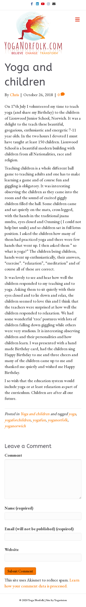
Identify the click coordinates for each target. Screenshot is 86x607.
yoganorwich (15, 425)
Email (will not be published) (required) (39, 528)
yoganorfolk (58, 419)
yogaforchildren (18, 419)
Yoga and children (35, 413)
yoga (72, 413)
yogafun (39, 419)
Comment (13, 455)
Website (12, 549)
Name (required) (19, 508)
